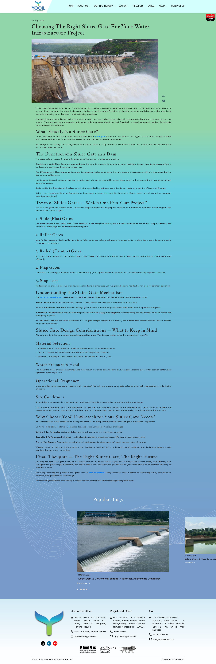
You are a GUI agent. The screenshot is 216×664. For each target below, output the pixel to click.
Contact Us (177, 6)
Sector (124, 6)
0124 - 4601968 (82, 632)
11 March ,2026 (84, 575)
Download (166, 660)
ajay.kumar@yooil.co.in (86, 637)
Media (163, 6)
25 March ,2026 (190, 556)
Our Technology (104, 6)
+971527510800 (160, 635)
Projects (138, 6)
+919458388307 (98, 632)
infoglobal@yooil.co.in (163, 639)
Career (151, 6)
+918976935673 (121, 632)
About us (84, 6)
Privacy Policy (178, 660)
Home (71, 6)
